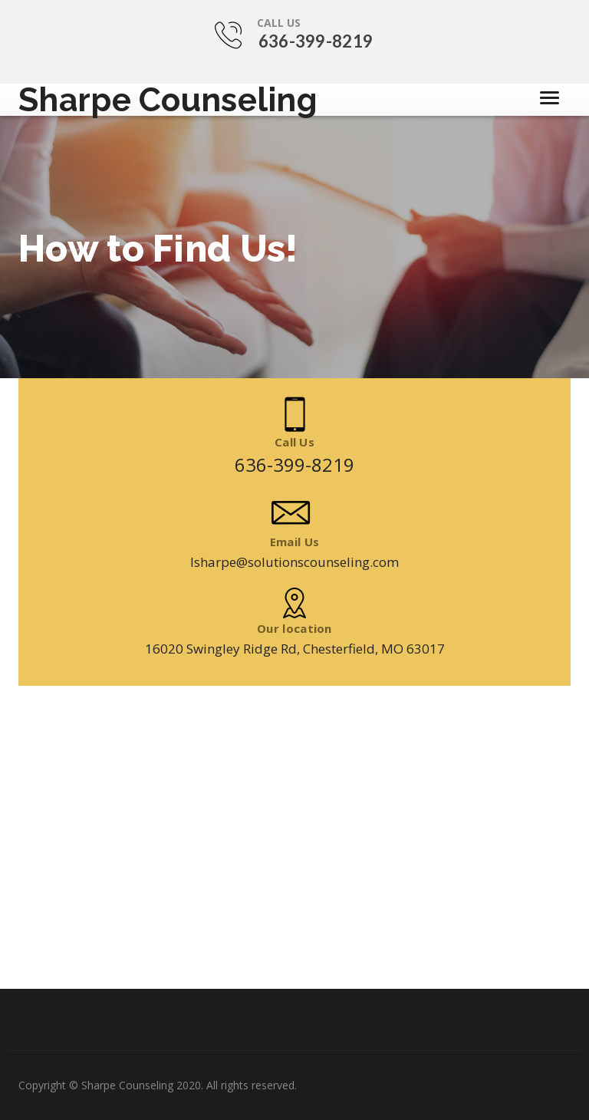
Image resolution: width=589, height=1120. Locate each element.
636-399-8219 (315, 41)
